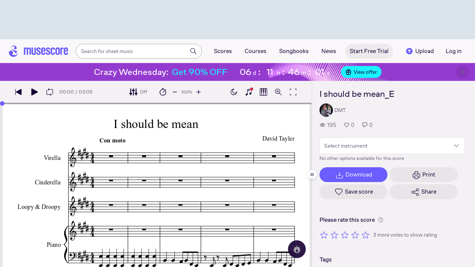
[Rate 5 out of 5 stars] (365, 234)
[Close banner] (462, 72)
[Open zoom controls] (278, 92)
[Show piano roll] (263, 92)
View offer (361, 72)
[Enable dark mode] (233, 92)
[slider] (2, 103)
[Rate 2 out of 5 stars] (334, 234)
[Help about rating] (380, 219)
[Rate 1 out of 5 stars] (324, 234)
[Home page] (38, 51)
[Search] (193, 51)
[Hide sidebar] (312, 174)
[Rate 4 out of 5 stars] (355, 234)
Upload (419, 51)
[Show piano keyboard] (248, 92)
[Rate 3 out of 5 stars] (344, 234)
